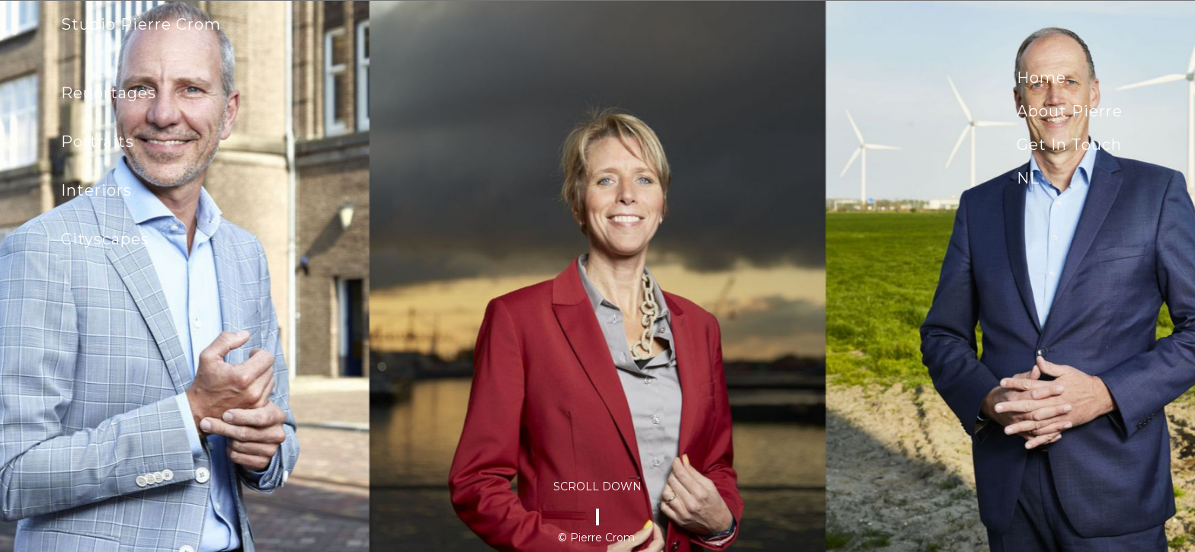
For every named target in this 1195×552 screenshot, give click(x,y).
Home (1041, 78)
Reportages (108, 93)
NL (1028, 178)
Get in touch (1069, 145)
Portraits (97, 141)
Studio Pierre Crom (141, 24)
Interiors (96, 190)
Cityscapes (105, 239)
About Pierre (1070, 111)
